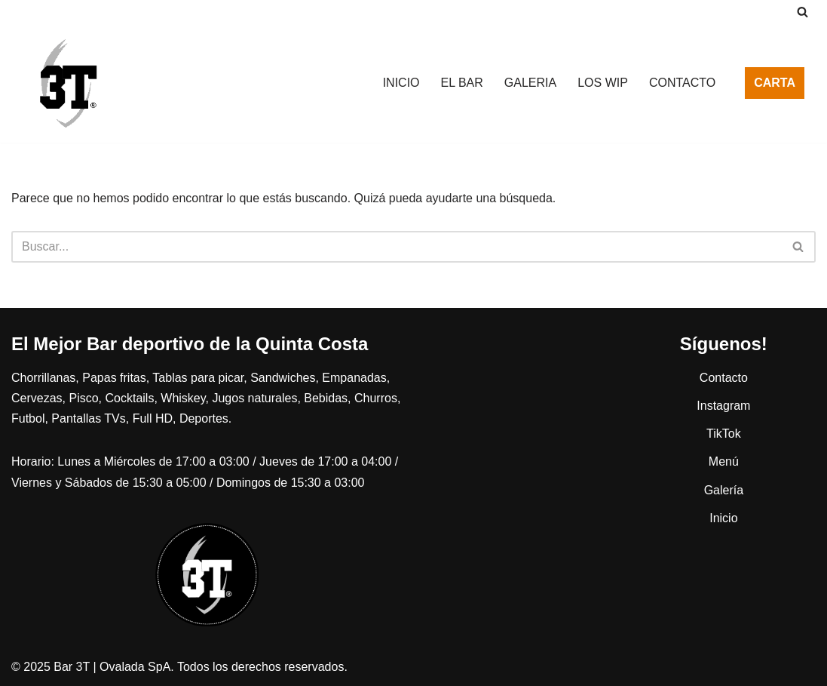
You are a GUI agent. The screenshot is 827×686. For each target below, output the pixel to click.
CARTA (774, 82)
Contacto (724, 377)
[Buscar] (802, 11)
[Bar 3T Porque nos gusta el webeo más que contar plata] (67, 83)
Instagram (723, 405)
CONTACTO (682, 82)
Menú (724, 461)
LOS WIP (602, 82)
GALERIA (530, 82)
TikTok (723, 433)
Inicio (723, 518)
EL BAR (462, 82)
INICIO (401, 82)
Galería (723, 490)
